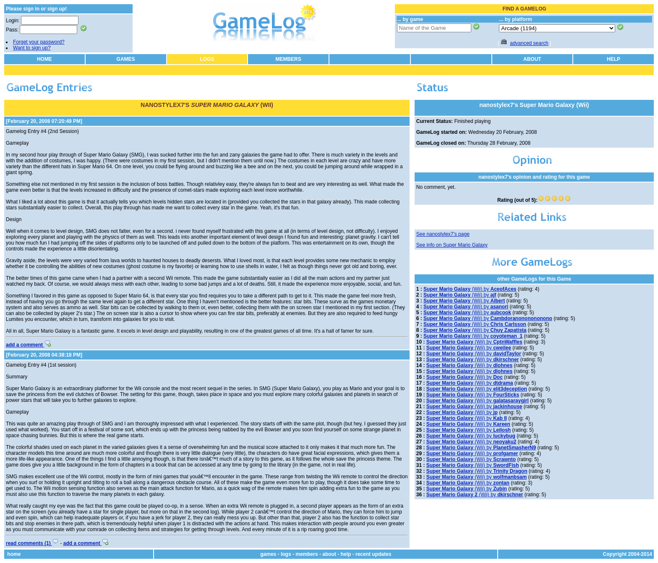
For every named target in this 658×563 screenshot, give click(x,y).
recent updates (373, 554)
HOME (44, 59)
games (268, 554)
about (329, 554)
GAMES (126, 59)
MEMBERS (288, 59)
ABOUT (532, 59)
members (306, 554)
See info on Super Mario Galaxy (452, 245)
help (346, 554)
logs (286, 554)
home (14, 554)
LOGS (207, 59)
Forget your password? (39, 42)
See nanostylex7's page (443, 234)
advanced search (529, 43)
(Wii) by (469, 289)
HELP (613, 59)
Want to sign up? (32, 48)
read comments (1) (32, 543)
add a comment (28, 345)
